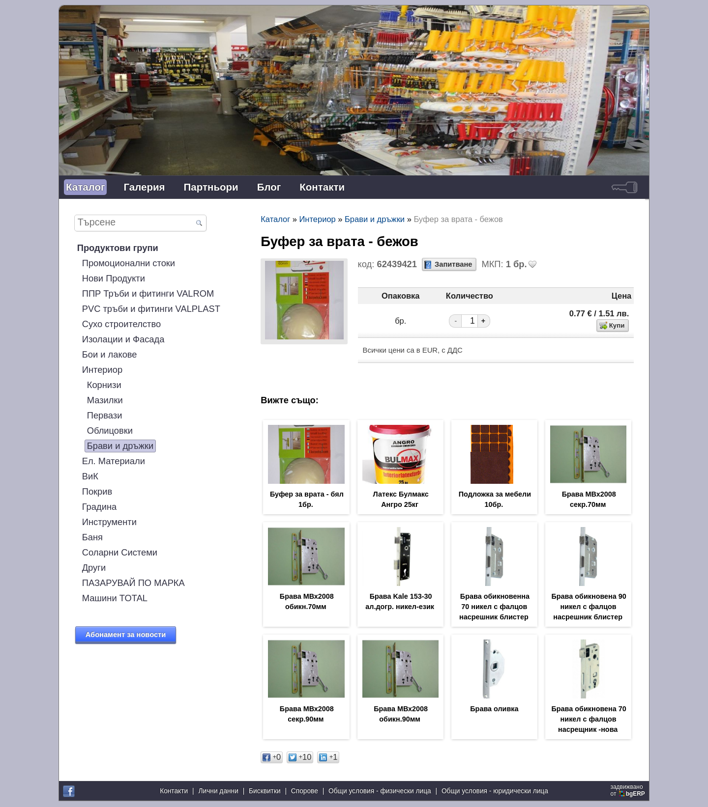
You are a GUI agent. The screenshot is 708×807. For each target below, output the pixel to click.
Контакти (322, 187)
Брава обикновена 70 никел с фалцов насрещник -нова (588, 722)
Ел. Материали (113, 461)
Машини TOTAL (115, 598)
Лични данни (218, 792)
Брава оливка (494, 712)
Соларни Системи (119, 552)
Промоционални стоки (128, 263)
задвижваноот (629, 791)
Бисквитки (265, 792)
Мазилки (105, 400)
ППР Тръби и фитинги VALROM (148, 293)
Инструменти (109, 522)
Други (94, 567)
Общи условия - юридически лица (495, 792)
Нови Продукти (113, 278)
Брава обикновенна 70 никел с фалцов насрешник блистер (494, 608)
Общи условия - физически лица (379, 792)
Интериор (102, 369)
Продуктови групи (117, 248)
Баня (92, 537)
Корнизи (104, 385)
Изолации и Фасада (123, 339)
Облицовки (110, 430)
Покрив (97, 491)
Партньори (211, 187)
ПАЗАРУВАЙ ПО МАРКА (133, 583)
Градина (99, 506)
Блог (269, 187)
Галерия (144, 187)
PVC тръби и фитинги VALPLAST (151, 309)
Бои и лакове (109, 354)
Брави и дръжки (120, 446)
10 (300, 760)
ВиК (90, 476)
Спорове (304, 792)
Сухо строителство (121, 324)
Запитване (453, 264)
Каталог (85, 187)
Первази (104, 415)
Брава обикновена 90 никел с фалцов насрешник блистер (588, 608)
